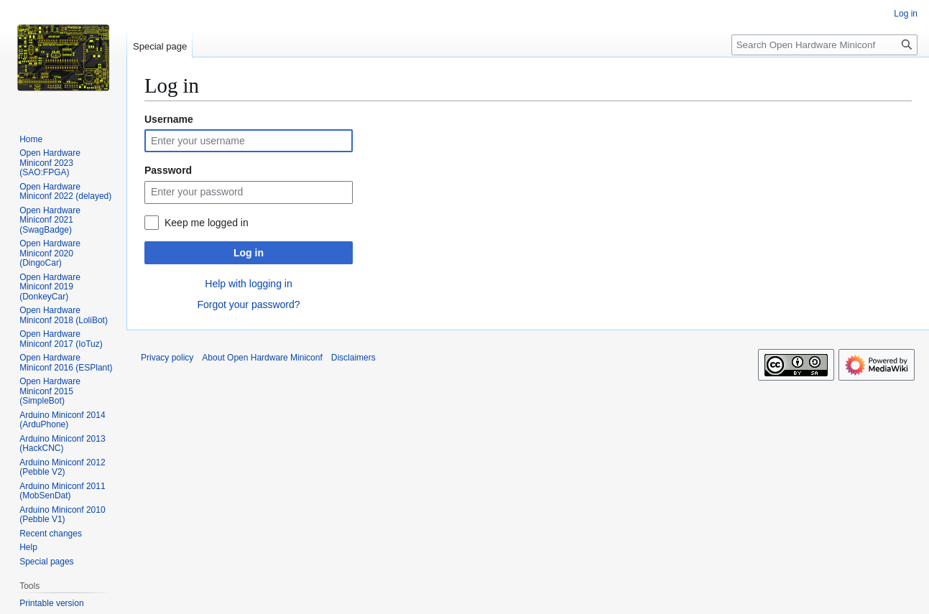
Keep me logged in (207, 222)
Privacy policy (167, 358)
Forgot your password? (248, 304)
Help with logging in (248, 283)
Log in (249, 253)
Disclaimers (353, 358)
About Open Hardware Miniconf (262, 358)
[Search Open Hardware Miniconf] (824, 44)
